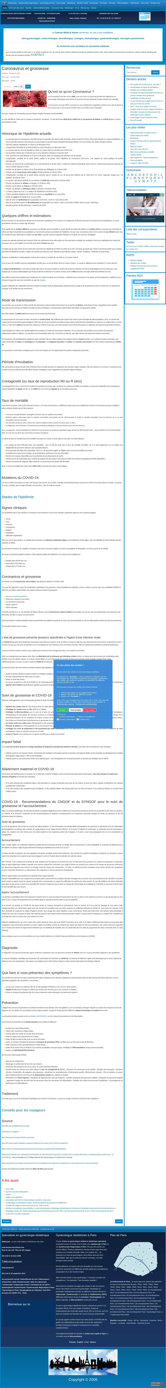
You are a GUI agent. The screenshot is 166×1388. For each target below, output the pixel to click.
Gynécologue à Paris (47, 3)
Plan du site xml (8, 1250)
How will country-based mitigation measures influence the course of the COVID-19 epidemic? (35, 1143)
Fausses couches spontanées (16, 596)
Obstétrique (71, 3)
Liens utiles (145, 3)
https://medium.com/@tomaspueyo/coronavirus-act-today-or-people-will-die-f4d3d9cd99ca (34, 1149)
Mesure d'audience (86, 717)
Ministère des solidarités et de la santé (15, 1126)
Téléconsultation (123, 3)
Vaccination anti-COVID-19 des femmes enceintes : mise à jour (28, 1200)
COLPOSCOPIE (39, 13)
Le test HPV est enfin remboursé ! (18, 1214)
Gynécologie (60, 3)
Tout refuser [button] (90, 710)
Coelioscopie (8, 1285)
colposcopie (60, 1294)
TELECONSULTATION (47, 21)
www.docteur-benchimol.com (13, 1247)
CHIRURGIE (51, 18)
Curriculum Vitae (57, 8)
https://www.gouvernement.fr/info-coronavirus (18, 1137)
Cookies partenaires (67, 719)
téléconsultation (77, 1300)
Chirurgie (112, 3)
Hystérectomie (20, 1287)
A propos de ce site (47, 1229)
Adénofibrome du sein (28, 1279)
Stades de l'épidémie (18, 497)
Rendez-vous (155, 3)
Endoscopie (94, 3)
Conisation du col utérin (40, 1285)
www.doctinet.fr (8, 1268)
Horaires (28, 8)
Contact (93, 8)
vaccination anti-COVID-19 (37, 1016)
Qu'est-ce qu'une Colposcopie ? (17, 1192)
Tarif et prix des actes (16, 8)
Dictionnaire (69, 8)
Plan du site (85, 8)
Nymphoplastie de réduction (31, 1290)
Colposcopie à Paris (22, 1285)
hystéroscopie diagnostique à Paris (72, 1247)
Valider (155, 72)
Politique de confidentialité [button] (86, 704)
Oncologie (103, 3)
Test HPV (46, 1290)
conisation (84, 1297)
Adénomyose (44, 1279)
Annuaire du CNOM (9, 1293)
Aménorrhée (6, 1282)
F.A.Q (77, 8)
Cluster (8, 1194)
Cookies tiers (84, 719)
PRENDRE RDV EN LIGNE (108, 13)
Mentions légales (136, 260)
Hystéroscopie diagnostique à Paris (40, 1287)
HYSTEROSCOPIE (53, 13)
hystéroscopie (72, 1294)
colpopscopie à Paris (98, 1244)
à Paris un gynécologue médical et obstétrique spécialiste (84, 1241)
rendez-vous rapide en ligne (95, 1334)
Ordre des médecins (10, 1229)
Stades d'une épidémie (14, 1197)
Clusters (42, 280)
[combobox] (138, 72)
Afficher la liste (131, 234)
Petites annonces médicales (29, 1229)
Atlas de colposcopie (39, 1282)
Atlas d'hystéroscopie (21, 1282)
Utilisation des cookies (138, 263)
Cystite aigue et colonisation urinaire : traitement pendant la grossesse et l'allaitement (36, 1203)
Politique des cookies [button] (65, 704)
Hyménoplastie (7, 1287)
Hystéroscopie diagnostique (28, 3)
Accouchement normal (10, 1279)
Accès (5, 8)
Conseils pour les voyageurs (23, 1110)
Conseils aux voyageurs (10, 1132)
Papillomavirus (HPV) (98, 1294)
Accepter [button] (62, 710)
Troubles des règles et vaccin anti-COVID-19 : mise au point (27, 1205)
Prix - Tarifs (22, 1293)
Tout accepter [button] (75, 710)
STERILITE (41, 18)
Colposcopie (12, 3)
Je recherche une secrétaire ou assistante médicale (83, 46)
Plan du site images (22, 1250)
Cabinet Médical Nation (41, 8)
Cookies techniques (67, 717)
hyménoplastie (95, 1297)
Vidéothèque (134, 3)
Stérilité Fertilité (82, 3)
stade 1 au (27, 191)
